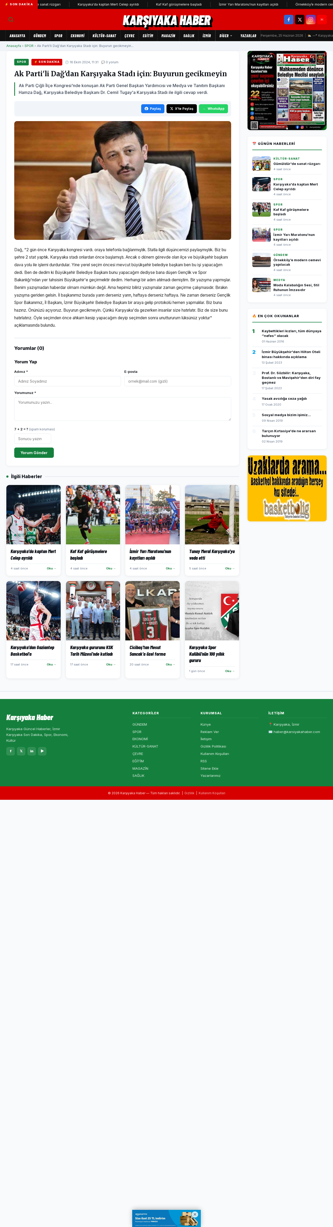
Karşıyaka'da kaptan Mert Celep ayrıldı (112, 4)
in (32, 751)
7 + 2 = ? (34, 429)
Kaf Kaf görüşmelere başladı (183, 4)
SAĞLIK (188, 35)
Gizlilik (189, 793)
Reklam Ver (210, 732)
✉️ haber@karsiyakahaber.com (294, 732)
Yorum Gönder (34, 452)
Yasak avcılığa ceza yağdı (284, 398)
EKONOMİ (77, 35)
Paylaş (153, 109)
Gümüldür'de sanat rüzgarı (44, 4)
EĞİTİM (148, 35)
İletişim (206, 739)
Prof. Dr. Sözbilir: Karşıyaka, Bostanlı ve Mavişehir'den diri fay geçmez (291, 377)
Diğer (226, 35)
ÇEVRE (130, 35)
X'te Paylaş (181, 109)
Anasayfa (17, 35)
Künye (206, 724)
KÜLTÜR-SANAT (104, 35)
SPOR (58, 35)
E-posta (130, 371)
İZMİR (207, 35)
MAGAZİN (168, 35)
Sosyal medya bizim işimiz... (286, 415)
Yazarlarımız (211, 775)
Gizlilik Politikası (213, 746)
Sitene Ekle (209, 768)
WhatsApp (213, 109)
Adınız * (21, 371)
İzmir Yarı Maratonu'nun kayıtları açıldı (253, 4)
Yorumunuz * (25, 393)
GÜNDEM (40, 35)
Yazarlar (248, 35)
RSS (204, 761)
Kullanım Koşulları (215, 754)
